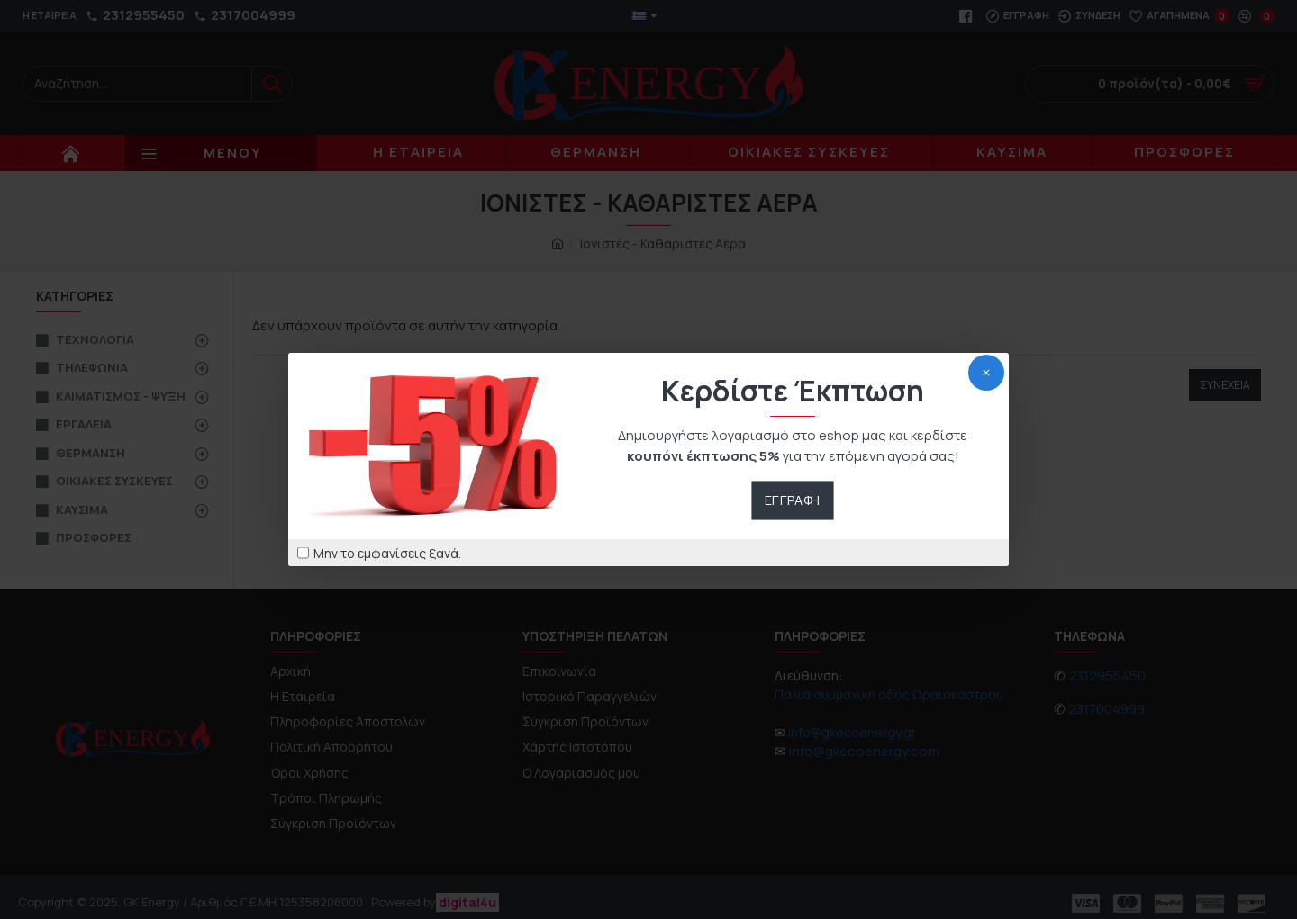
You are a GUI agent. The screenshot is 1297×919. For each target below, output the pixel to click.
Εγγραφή (793, 500)
